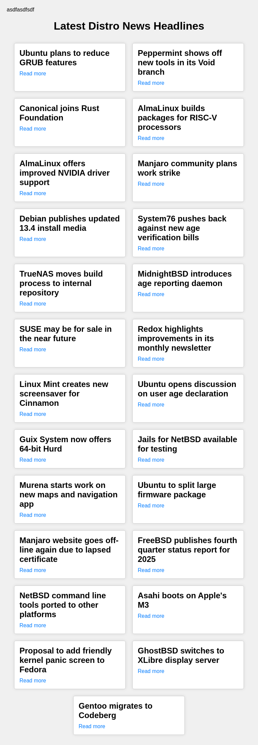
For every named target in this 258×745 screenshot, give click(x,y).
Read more (32, 73)
